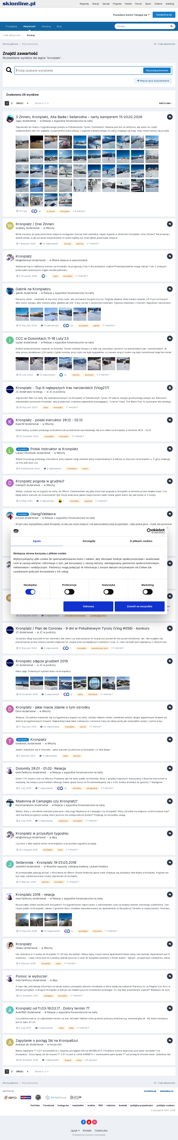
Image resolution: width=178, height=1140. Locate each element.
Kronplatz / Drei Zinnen (35, 224)
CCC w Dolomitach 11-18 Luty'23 (42, 338)
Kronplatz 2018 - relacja (35, 894)
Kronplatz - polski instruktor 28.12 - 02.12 (49, 420)
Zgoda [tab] (37, 541)
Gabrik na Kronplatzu (33, 289)
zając (19, 120)
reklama (110, 1105)
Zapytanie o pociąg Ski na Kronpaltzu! (47, 1040)
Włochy (50, 227)
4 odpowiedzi (44, 820)
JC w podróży (57, 391)
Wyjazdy (84, 3)
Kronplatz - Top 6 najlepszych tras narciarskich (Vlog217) (62, 388)
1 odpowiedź (50, 1059)
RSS (101, 1105)
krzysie (20, 517)
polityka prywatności (141, 1105)
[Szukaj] (133, 26)
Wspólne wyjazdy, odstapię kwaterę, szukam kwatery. (77, 866)
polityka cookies (166, 1105)
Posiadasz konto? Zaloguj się (131, 14)
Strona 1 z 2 (41, 103)
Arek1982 (21, 1012)
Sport (148, 3)
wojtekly (20, 227)
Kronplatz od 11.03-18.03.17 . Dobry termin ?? (53, 1008)
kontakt (123, 1105)
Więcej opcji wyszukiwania (153, 80)
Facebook (48, 1105)
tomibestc (21, 743)
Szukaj (31, 35)
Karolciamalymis (25, 805)
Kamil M (20, 423)
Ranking (46, 26)
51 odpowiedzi (49, 243)
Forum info (56, 1044)
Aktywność (29, 28)
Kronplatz (24, 256)
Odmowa (88, 606)
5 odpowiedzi (44, 1027)
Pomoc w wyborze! (31, 976)
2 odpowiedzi (50, 615)
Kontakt (87, 1130)
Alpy (54, 837)
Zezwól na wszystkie (139, 606)
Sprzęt (106, 3)
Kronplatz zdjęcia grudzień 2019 (42, 661)
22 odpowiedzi (49, 726)
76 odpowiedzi (50, 931)
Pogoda (117, 3)
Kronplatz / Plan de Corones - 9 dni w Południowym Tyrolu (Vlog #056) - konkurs (82, 628)
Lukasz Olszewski (26, 452)
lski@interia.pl (23, 260)
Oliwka (19, 947)
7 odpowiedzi (44, 788)
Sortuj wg (165, 103)
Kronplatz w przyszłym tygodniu (42, 833)
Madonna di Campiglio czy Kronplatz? (47, 801)
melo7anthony (24, 772)
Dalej (19, 103)
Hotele (128, 3)
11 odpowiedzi (50, 325)
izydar (19, 342)
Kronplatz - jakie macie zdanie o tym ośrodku (53, 707)
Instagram (63, 1105)
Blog (59, 26)
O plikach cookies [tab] (141, 541)
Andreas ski (22, 1044)
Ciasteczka (101, 1130)
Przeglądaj (11, 26)
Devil (18, 711)
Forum (138, 3)
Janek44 (21, 866)
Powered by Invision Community (89, 1135)
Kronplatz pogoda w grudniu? (40, 481)
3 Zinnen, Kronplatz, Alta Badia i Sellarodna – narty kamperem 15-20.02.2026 (79, 117)
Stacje (95, 3)
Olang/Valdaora (43, 514)
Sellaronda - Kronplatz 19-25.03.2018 (46, 862)
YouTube (35, 1105)
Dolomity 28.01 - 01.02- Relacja (41, 768)
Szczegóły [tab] (89, 541)
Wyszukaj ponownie (157, 70)
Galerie (158, 3)
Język (75, 1130)
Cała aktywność (12, 35)
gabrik (19, 292)
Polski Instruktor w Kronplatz (54, 449)
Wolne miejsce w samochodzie (69, 260)
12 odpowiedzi (46, 374)
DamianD (21, 485)
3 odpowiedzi (52, 468)
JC (17, 391)
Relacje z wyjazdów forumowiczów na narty (67, 120)
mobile (91, 1105)
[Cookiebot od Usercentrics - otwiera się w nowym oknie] (149, 531)
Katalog (170, 3)
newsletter (78, 1105)
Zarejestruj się (164, 14)
